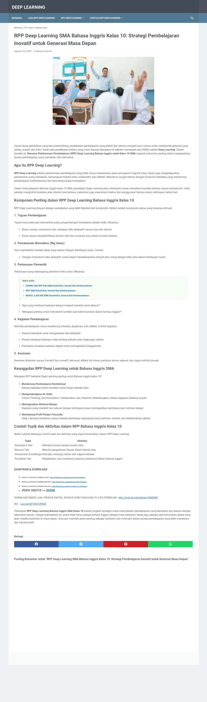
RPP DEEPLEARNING (73, 12)
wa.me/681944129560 (33, 550)
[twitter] (59, 594)
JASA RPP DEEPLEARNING (43, 12)
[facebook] (29, 594)
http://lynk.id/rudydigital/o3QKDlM (35, 544)
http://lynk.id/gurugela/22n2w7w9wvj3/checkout (67, 520)
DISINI (50, 533)
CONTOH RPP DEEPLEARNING (107, 12)
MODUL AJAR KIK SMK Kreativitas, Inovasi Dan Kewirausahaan (57, 323)
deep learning (30, 3)
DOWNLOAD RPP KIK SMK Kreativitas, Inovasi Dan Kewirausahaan (59, 313)
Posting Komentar (43, 55)
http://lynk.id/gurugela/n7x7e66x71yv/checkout (69, 529)
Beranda (19, 12)
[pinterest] (89, 594)
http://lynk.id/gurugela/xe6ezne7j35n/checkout (69, 524)
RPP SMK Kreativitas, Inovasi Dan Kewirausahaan (51, 318)
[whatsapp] (119, 594)
